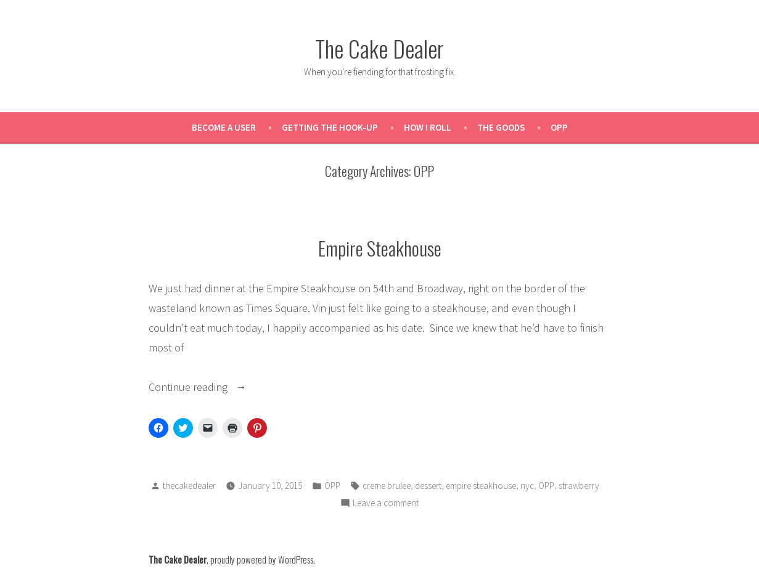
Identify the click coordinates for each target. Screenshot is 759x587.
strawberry (579, 485)
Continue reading (218, 387)
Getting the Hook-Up (330, 127)
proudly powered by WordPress (261, 559)
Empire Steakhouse (379, 248)
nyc (527, 485)
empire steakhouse (481, 485)
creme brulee (387, 485)
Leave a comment (386, 503)
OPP (559, 127)
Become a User (224, 127)
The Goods (501, 127)
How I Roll (427, 127)
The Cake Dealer (379, 48)
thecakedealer (189, 485)
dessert (428, 485)
